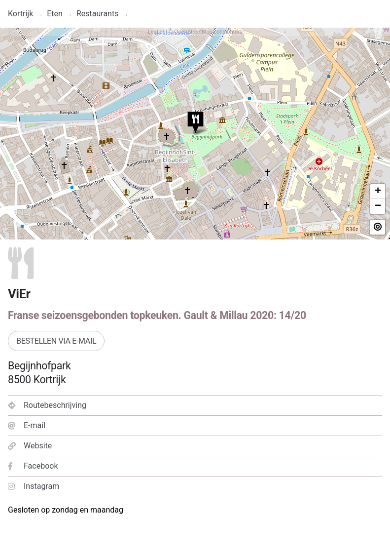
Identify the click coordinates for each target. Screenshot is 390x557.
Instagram (33, 486)
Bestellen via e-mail (56, 341)
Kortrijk (20, 13)
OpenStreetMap (193, 32)
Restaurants (97, 13)
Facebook (33, 466)
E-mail (26, 425)
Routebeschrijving (47, 405)
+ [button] (378, 191)
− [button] (378, 206)
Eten (55, 13)
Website (30, 445)
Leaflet (156, 32)
